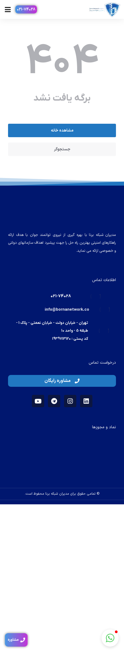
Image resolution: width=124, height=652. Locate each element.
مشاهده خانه (62, 130)
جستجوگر (62, 149)
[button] (110, 638)
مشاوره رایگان (62, 380)
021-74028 (26, 9)
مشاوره (15, 640)
